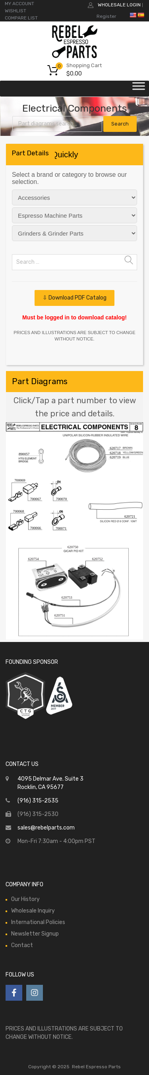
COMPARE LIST (21, 18)
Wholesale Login (119, 5)
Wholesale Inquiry (33, 910)
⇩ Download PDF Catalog (74, 297)
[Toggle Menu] (138, 88)
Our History (25, 899)
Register (106, 16)
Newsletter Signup (35, 933)
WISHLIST (15, 11)
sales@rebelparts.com (46, 827)
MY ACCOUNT (19, 3)
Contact (22, 945)
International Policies (38, 922)
